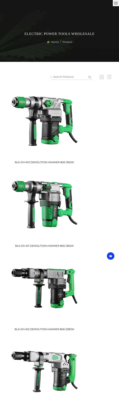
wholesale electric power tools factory (96, 394)
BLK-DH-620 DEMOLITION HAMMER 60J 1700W (59, 267)
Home (55, 43)
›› (108, 283)
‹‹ (53, 283)
